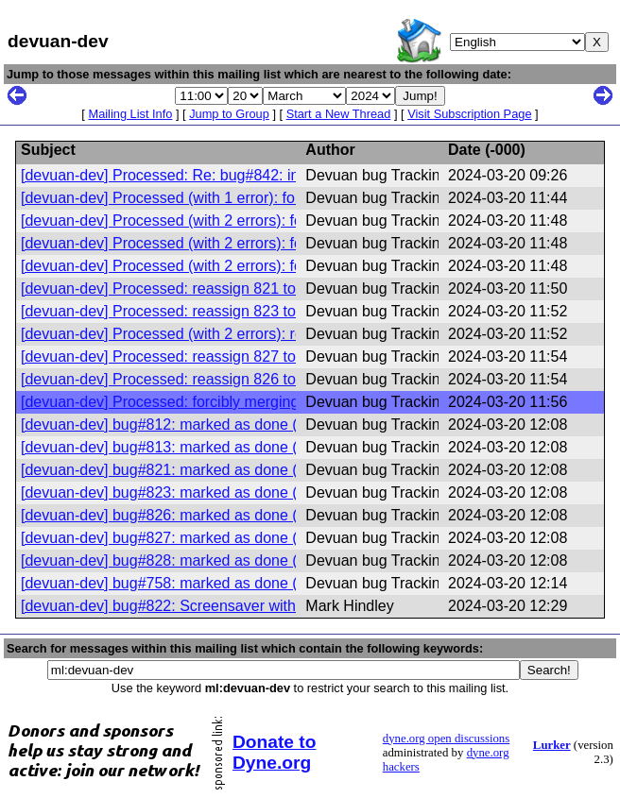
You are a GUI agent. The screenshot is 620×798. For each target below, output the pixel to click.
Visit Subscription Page (469, 114)
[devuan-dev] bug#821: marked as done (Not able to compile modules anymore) (289, 470)
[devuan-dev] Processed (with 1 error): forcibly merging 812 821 (234, 198)
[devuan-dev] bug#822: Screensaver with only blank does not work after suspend (291, 606)
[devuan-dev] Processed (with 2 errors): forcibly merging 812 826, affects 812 (279, 243)
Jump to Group (229, 114)
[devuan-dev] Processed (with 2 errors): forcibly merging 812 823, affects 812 (279, 220)
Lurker (552, 745)
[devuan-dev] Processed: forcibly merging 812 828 (189, 402)
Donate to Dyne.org (274, 752)
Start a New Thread (338, 114)
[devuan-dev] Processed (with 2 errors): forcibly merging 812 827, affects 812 (279, 266)
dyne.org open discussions (446, 738)
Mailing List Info (130, 114)
